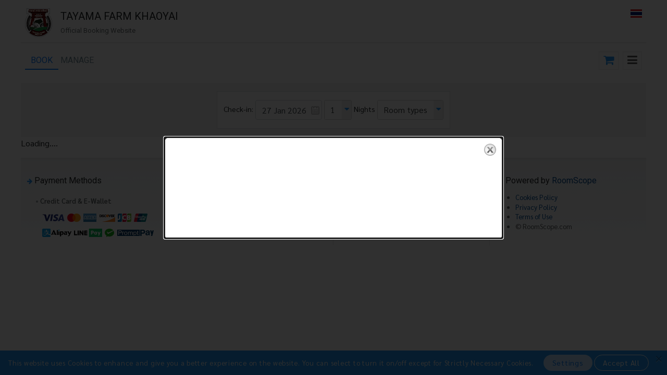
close (490, 149)
